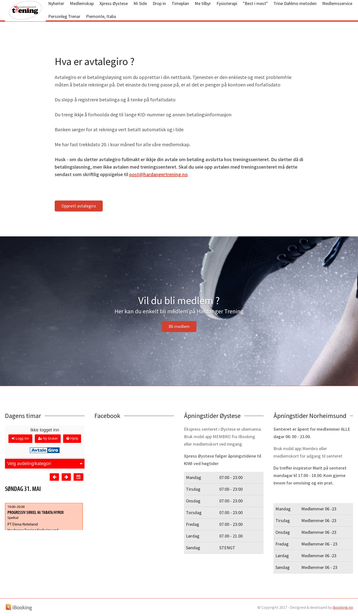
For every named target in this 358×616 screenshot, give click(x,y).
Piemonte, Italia (101, 16)
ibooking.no (343, 607)
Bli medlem (179, 326)
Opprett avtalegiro (78, 206)
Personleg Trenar (64, 16)
